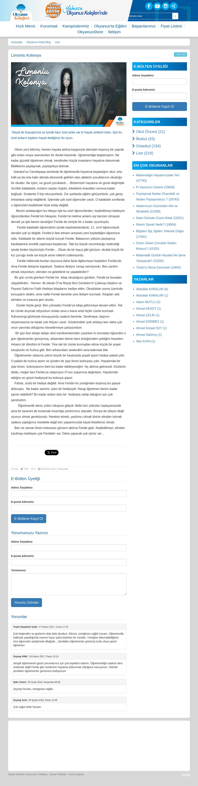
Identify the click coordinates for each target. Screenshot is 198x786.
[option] (76, 10)
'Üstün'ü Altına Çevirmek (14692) (158, 267)
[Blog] (135, 6)
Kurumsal (48, 26)
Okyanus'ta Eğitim (110, 26)
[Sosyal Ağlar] (174, 6)
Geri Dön (180, 54)
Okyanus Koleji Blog (38, 42)
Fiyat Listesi (171, 26)
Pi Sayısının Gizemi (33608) (155, 187)
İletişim (114, 32)
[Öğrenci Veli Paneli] (46, 734)
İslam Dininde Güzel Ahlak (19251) (160, 218)
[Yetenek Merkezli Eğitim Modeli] (76, 10)
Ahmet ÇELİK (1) (148, 315)
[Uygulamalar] (107, 757)
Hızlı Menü (25, 26)
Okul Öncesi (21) (148, 132)
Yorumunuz (18, 570)
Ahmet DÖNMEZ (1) (150, 321)
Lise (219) (142, 153)
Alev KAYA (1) (145, 341)
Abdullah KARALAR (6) (152, 289)
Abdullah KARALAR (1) (152, 295)
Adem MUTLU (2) (148, 302)
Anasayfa (16, 42)
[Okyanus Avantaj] (90, 757)
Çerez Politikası (58, 774)
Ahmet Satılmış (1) (149, 334)
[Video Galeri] (135, 734)
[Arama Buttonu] (175, 16)
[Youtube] (157, 6)
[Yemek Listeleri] (82, 734)
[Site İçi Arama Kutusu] (149, 16)
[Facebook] (149, 6)
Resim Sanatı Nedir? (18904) (156, 224)
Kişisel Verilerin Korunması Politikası (28, 774)
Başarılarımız (144, 26)
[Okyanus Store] (64, 734)
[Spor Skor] (99, 734)
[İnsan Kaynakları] (170, 734)
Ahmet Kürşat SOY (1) (151, 328)
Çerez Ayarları (76, 774)
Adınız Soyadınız (21, 487)
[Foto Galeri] (117, 734)
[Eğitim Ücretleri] (153, 734)
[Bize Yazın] (28, 734)
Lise (57, 42)
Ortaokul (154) (146, 146)
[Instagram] (165, 6)
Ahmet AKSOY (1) (148, 308)
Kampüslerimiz (75, 26)
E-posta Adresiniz (22, 501)
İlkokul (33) (143, 139)
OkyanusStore (90, 32)
